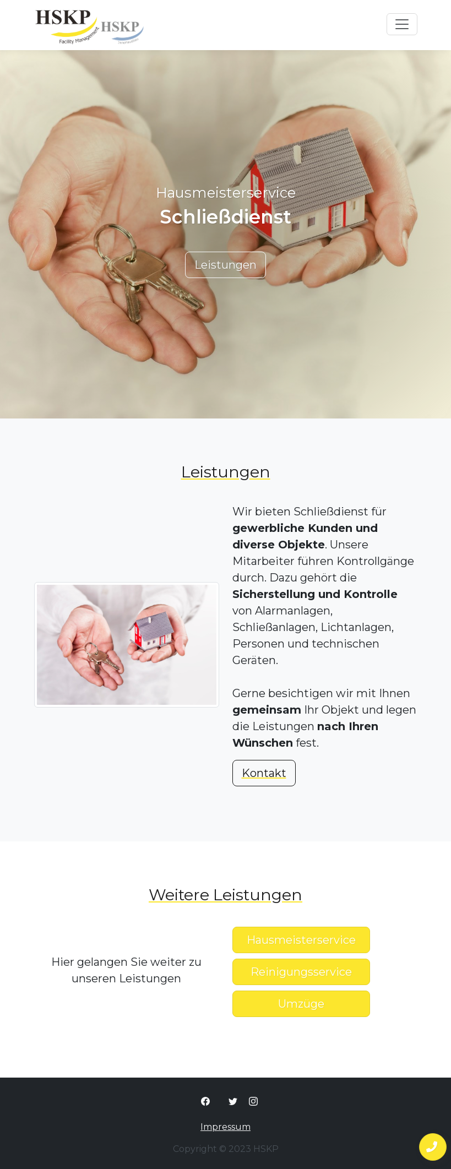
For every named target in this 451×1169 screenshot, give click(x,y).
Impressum (225, 1127)
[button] (433, 1147)
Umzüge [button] (301, 1003)
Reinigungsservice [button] (301, 971)
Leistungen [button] (225, 264)
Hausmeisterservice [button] (301, 940)
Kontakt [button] (264, 773)
